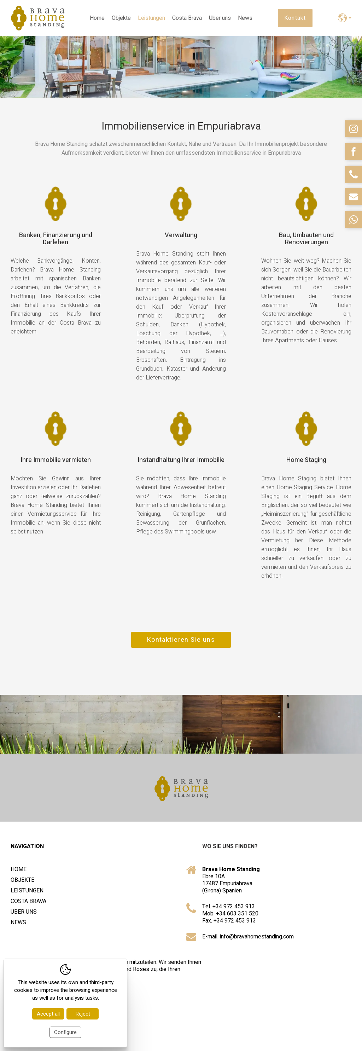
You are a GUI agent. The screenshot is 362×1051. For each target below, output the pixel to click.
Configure (65, 1032)
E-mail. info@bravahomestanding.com (248, 939)
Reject (82, 1014)
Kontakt (295, 18)
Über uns (220, 18)
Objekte (121, 18)
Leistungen (151, 18)
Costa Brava (187, 18)
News (245, 18)
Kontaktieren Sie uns (181, 641)
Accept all (48, 1014)
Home (97, 18)
